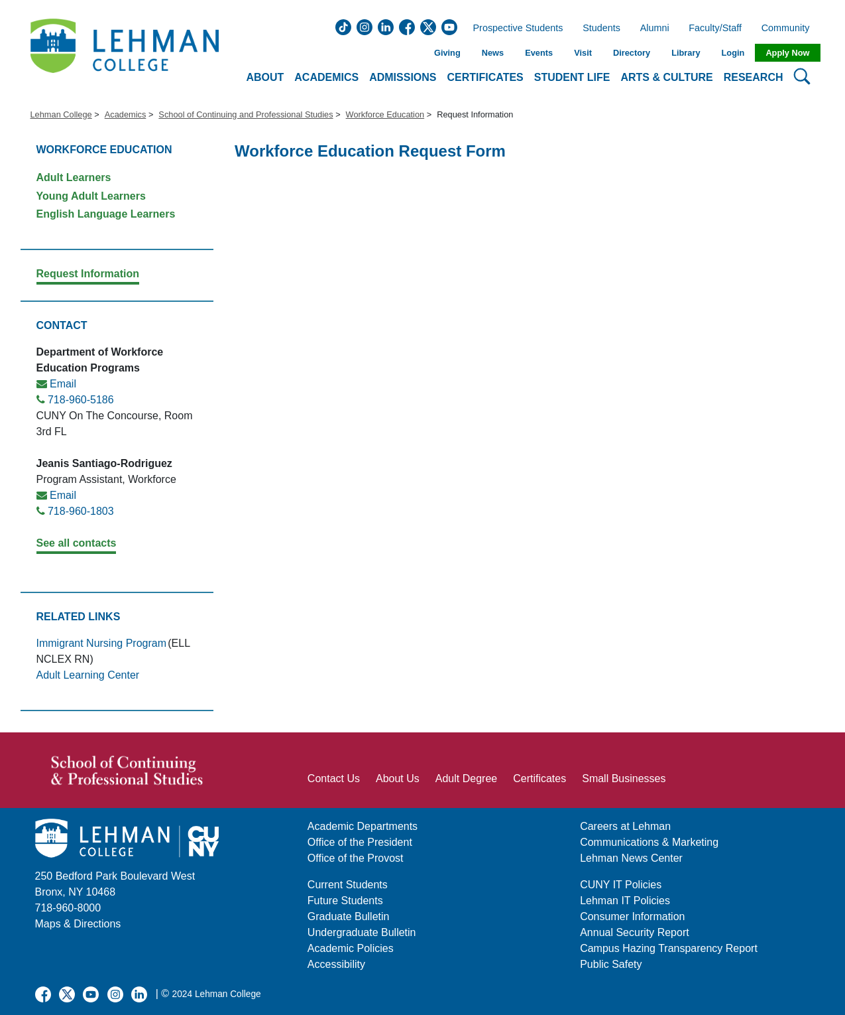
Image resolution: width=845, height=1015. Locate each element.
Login (733, 53)
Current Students (348, 884)
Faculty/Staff (715, 28)
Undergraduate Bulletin (362, 932)
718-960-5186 (81, 399)
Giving (447, 53)
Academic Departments (363, 826)
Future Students (345, 900)
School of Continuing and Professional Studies (245, 114)
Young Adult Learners (91, 196)
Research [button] (753, 77)
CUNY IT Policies (620, 884)
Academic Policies (351, 948)
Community (789, 28)
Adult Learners (73, 177)
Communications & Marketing (649, 842)
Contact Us (334, 778)
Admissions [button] (402, 77)
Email (63, 383)
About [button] (265, 77)
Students (601, 28)
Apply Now (787, 53)
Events (539, 53)
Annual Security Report (634, 932)
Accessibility (336, 964)
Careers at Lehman (625, 826)
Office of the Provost (356, 858)
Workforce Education (385, 114)
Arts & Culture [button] (666, 77)
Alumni (655, 28)
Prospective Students (514, 28)
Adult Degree (466, 778)
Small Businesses (623, 778)
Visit (583, 53)
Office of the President (360, 842)
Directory (631, 53)
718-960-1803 (81, 511)
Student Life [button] (572, 77)
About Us (398, 778)
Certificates (539, 778)
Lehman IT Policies (625, 900)
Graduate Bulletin (349, 916)
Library (685, 53)
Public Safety (611, 964)
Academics (125, 114)
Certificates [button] (485, 77)
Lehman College (61, 114)
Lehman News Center (631, 858)
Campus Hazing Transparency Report (669, 948)
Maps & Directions (78, 923)
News (493, 53)
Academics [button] (326, 77)
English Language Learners (106, 214)
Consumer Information (632, 916)
